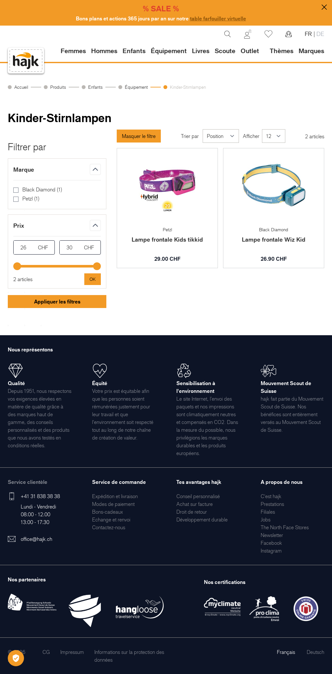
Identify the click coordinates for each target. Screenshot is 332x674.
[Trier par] (221, 136)
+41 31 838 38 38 (40, 496)
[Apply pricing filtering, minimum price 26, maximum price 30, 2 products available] (92, 279)
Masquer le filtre (139, 136)
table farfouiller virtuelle (218, 18)
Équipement (136, 87)
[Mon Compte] (247, 34)
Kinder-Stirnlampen (188, 87)
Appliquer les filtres (57, 301)
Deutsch (315, 652)
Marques (311, 51)
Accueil (21, 87)
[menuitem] (115, 496)
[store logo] (26, 60)
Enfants (95, 87)
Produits (58, 87)
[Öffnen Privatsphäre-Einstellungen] (16, 658)
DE (319, 33)
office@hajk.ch (36, 539)
